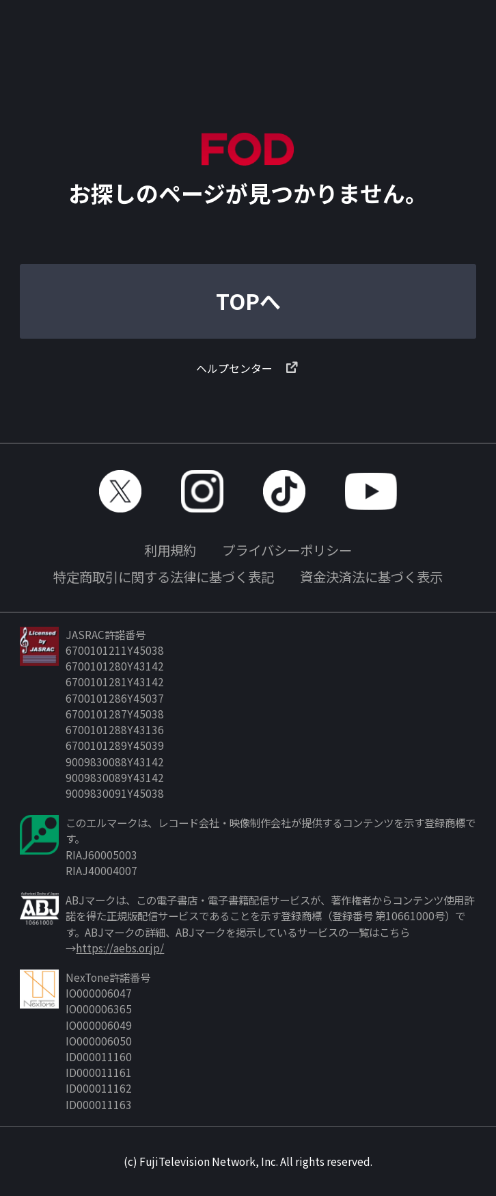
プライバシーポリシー (287, 550)
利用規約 (170, 550)
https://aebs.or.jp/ (120, 947)
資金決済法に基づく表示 (371, 576)
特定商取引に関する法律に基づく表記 (163, 576)
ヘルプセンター (248, 368)
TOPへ (248, 300)
